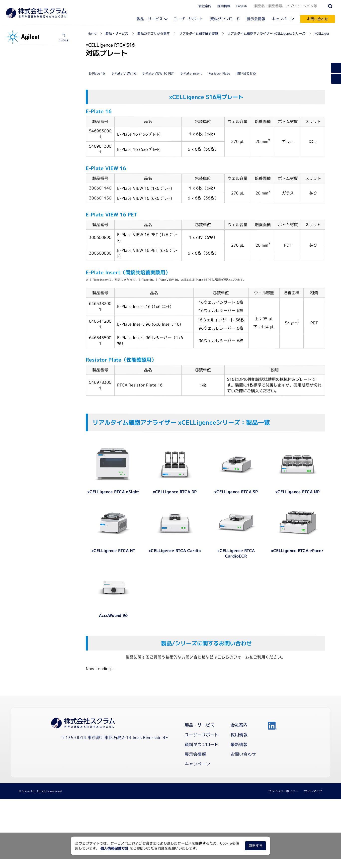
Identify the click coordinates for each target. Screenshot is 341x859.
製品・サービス (150, 18)
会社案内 (204, 5)
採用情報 (223, 5)
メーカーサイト (25, 108)
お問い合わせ (317, 18)
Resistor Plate (219, 175)
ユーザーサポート (188, 18)
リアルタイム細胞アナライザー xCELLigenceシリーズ (39, 52)
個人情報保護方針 (114, 848)
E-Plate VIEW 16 (123, 175)
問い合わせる (246, 175)
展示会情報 (256, 18)
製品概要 (19, 146)
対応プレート (22, 155)
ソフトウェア (23, 73)
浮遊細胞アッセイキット (32, 91)
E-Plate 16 (97, 175)
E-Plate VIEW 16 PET (158, 175)
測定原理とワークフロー (32, 64)
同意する (255, 845)
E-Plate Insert (191, 175)
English (241, 5)
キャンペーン (283, 18)
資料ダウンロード (225, 18)
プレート (20, 82)
